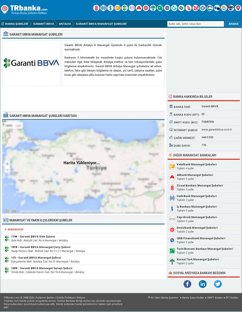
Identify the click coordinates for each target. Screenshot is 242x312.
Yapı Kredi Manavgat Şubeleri (197, 217)
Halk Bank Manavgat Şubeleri (197, 196)
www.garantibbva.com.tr (217, 129)
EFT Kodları (232, 297)
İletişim (81, 297)
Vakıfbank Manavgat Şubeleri (197, 164)
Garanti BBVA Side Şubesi (37, 236)
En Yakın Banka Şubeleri (164, 297)
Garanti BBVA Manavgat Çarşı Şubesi (45, 247)
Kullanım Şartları (45, 297)
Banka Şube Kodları (193, 297)
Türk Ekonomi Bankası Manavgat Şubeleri (205, 248)
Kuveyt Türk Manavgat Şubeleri (198, 259)
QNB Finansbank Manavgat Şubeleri (201, 238)
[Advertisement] (83, 99)
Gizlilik (65, 297)
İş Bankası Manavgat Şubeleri (197, 206)
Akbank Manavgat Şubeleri (195, 175)
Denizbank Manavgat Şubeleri (197, 227)
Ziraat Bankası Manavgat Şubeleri (200, 185)
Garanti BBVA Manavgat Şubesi (39, 257)
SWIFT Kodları (215, 297)
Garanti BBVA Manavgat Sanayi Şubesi (46, 268)
